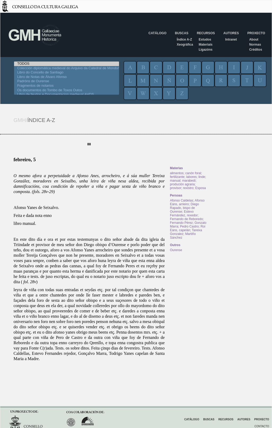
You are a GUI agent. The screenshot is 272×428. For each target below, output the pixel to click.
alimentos (176, 173)
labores (191, 177)
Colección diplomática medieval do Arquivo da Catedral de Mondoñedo (66, 68)
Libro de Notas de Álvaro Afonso (66, 77)
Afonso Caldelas (181, 200)
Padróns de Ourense (66, 81)
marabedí (189, 180)
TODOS (66, 64)
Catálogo (157, 33)
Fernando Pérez (181, 223)
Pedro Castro (189, 226)
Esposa (200, 188)
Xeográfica (185, 44)
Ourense (176, 250)
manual (175, 180)
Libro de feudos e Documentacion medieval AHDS (66, 94)
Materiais (205, 44)
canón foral (193, 173)
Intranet (231, 39)
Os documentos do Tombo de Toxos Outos (66, 90)
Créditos (255, 49)
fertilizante (177, 177)
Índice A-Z (184, 39)
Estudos (205, 39)
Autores (231, 33)
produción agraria (182, 184)
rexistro (188, 188)
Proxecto (256, 33)
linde (201, 177)
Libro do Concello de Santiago (66, 72)
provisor (175, 188)
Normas (255, 44)
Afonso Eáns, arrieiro (187, 202)
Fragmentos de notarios (66, 86)
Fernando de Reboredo (186, 219)
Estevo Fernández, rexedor (184, 213)
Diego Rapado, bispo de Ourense (184, 207)
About (253, 39)
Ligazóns (205, 49)
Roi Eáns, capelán (187, 228)
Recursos (206, 33)
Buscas (181, 33)
